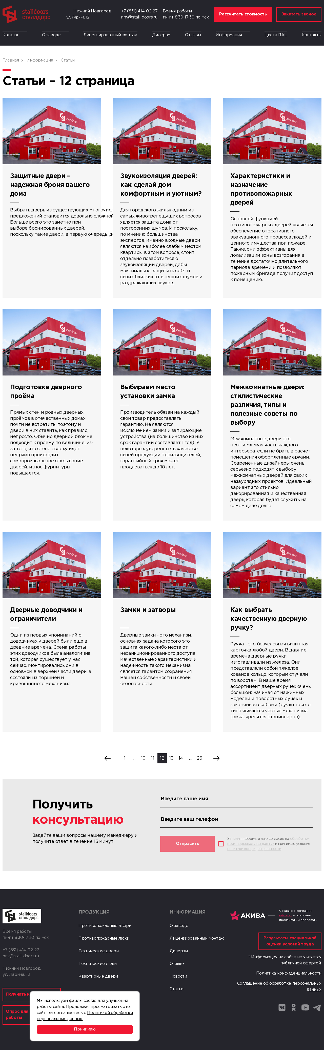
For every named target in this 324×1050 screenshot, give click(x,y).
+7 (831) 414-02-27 (139, 11)
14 (180, 758)
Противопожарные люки (103, 938)
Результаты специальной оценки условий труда (290, 941)
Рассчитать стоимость (243, 14)
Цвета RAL (276, 35)
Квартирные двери (98, 976)
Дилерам (161, 35)
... (134, 758)
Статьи (177, 989)
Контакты (311, 35)
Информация (233, 35)
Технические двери (98, 951)
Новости (178, 976)
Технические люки (97, 964)
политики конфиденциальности (254, 848)
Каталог (15, 35)
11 (152, 758)
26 (199, 758)
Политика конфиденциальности (288, 973)
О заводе (55, 35)
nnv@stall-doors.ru (139, 17)
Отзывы (193, 35)
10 (143, 758)
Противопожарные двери (104, 926)
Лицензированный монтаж (110, 35)
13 (171, 758)
